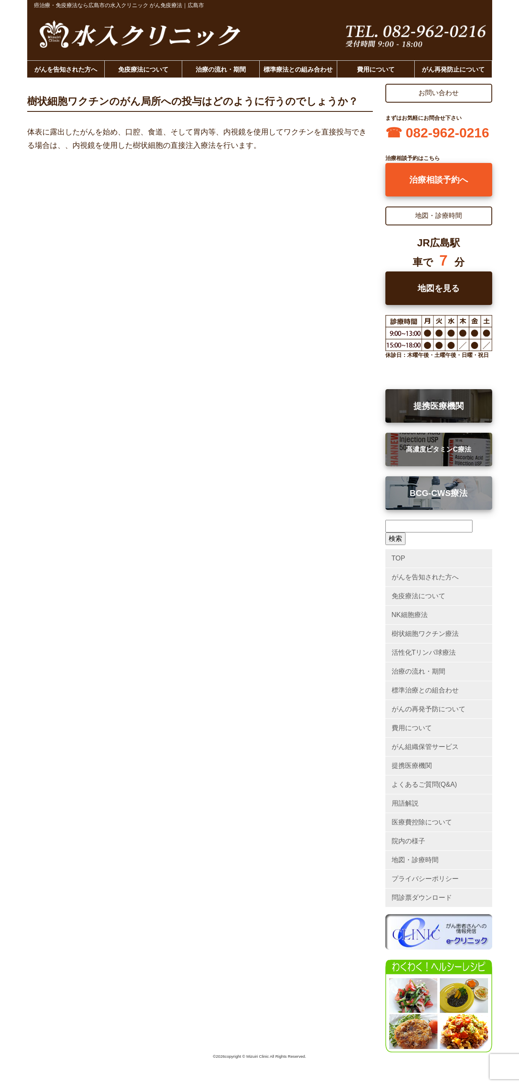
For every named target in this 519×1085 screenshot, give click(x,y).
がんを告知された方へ (65, 69)
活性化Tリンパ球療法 (424, 652)
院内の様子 (408, 841)
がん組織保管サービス (425, 746)
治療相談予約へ (438, 179)
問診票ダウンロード (422, 897)
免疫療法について (143, 69)
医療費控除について (422, 822)
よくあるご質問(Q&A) (424, 784)
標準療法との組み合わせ (298, 69)
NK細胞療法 (410, 614)
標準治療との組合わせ (425, 690)
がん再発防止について (453, 69)
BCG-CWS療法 (438, 493)
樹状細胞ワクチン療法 (425, 633)
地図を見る (439, 288)
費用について (376, 69)
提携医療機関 (438, 406)
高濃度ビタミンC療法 (438, 449)
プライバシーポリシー (425, 878)
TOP (398, 558)
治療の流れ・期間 (221, 69)
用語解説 (405, 803)
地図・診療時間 (415, 859)
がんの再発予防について (428, 709)
